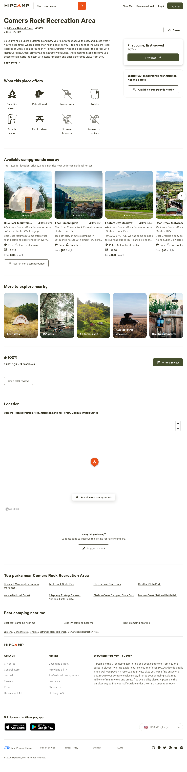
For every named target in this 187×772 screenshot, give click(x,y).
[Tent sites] (21, 315)
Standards (55, 687)
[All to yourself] (93, 315)
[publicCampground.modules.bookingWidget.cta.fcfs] (153, 57)
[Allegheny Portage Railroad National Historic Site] (69, 597)
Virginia (34, 631)
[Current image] (23, 216)
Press (7, 687)
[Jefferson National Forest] (20, 28)
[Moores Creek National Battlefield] (157, 595)
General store (12, 669)
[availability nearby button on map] (93, 497)
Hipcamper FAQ (13, 693)
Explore (8, 631)
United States (21, 631)
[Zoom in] (178, 423)
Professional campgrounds (64, 675)
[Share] (173, 30)
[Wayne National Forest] (17, 595)
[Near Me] (127, 6)
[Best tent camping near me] (19, 622)
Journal (8, 675)
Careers (8, 681)
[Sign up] (175, 5)
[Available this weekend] (130, 315)
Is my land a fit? (58, 669)
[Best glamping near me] (136, 622)
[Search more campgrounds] (26, 263)
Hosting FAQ (56, 693)
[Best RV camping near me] (78, 622)
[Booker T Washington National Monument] (24, 585)
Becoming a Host (59, 663)
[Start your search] (60, 6)
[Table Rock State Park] (61, 584)
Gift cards (9, 663)
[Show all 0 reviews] (18, 381)
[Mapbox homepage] (12, 509)
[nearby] (153, 89)
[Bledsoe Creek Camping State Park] (114, 595)
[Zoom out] (178, 428)
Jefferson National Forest (53, 631)
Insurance (54, 681)
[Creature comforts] (166, 315)
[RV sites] (57, 315)
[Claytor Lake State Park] (107, 584)
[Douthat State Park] (149, 584)
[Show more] (10, 62)
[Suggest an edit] (93, 548)
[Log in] (161, 6)
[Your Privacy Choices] (18, 747)
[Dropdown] (161, 727)
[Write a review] (168, 362)
